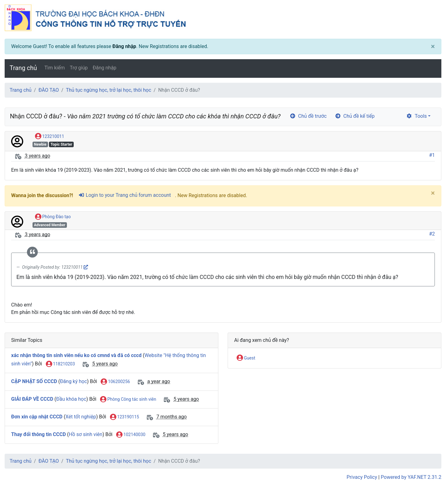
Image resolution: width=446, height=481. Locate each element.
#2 (432, 234)
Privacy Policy (362, 477)
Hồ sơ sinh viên (86, 434)
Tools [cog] (416, 116)
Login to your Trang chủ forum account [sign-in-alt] (124, 195)
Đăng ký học (73, 381)
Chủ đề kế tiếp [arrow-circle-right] (355, 116)
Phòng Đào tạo (53, 217)
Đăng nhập (124, 46)
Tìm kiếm (54, 68)
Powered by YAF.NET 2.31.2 (411, 477)
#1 (432, 155)
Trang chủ (23, 68)
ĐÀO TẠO (48, 90)
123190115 (124, 417)
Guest (246, 358)
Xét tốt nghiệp (80, 417)
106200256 (115, 382)
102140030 (130, 435)
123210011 (49, 136)
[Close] (433, 46)
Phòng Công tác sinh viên (128, 399)
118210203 (60, 364)
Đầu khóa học (71, 399)
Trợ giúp (79, 68)
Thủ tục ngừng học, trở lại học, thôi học (108, 90)
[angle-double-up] (429, 461)
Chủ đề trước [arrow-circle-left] (308, 116)
